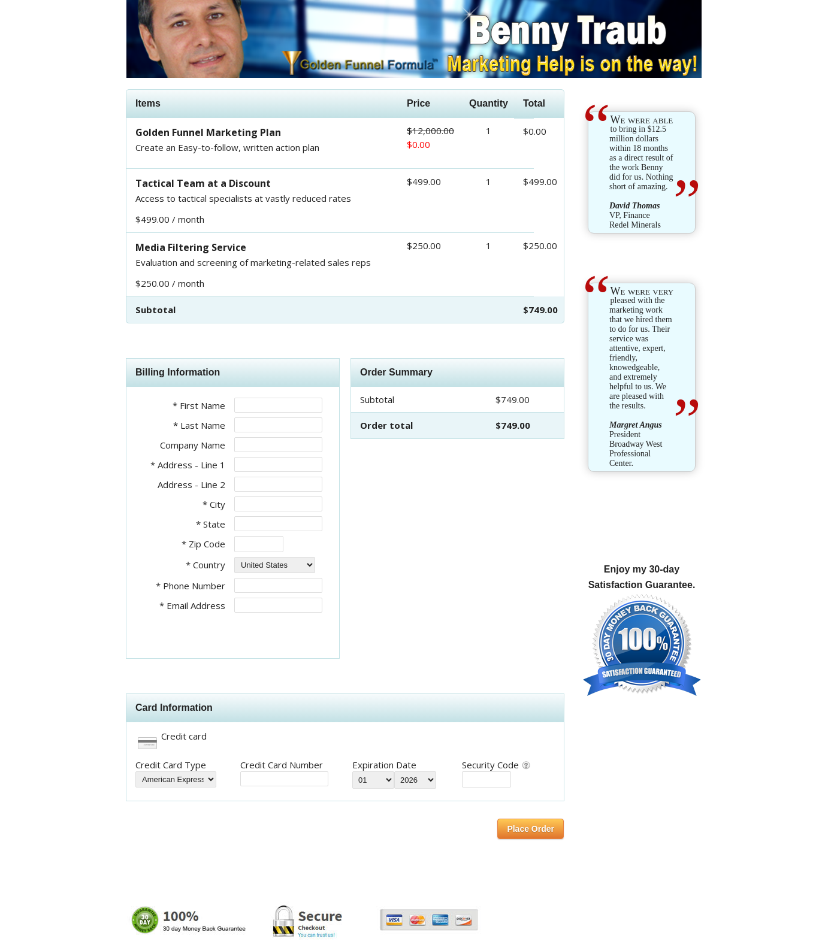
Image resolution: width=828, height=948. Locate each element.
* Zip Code (203, 544)
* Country (205, 565)
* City (214, 504)
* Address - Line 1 (187, 465)
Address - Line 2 (191, 484)
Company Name (192, 445)
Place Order (530, 829)
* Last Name (199, 425)
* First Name (199, 405)
